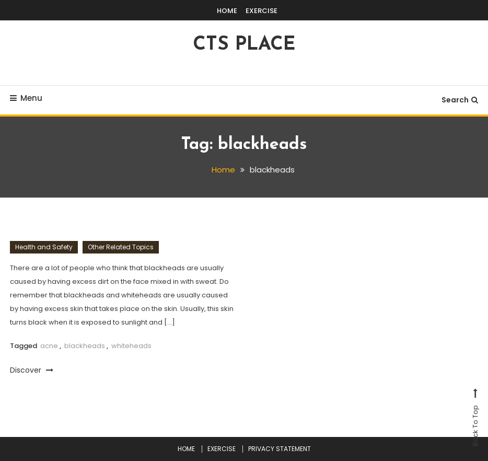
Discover (31, 370)
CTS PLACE (244, 45)
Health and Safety (44, 247)
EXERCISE (261, 11)
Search (459, 100)
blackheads (84, 346)
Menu (26, 98)
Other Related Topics (121, 247)
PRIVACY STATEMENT (279, 449)
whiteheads (131, 346)
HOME (227, 11)
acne (49, 346)
